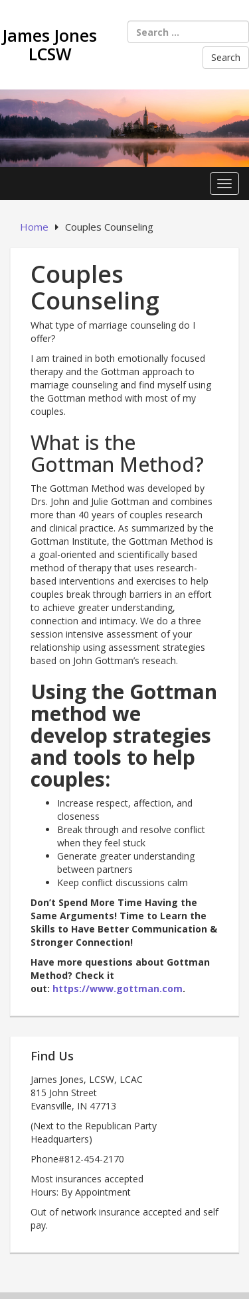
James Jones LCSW (50, 44)
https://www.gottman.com (117, 988)
